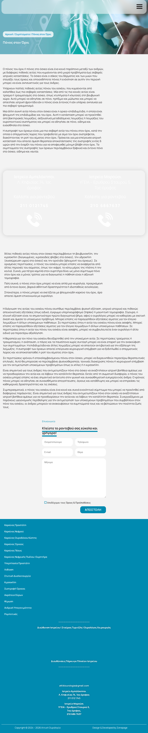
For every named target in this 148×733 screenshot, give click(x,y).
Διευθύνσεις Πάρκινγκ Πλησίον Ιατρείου (74, 661)
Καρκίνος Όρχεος (14, 544)
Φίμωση (8, 601)
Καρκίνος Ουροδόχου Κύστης (20, 537)
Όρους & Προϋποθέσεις (78, 502)
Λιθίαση (8, 569)
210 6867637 (105, 205)
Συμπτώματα (22, 34)
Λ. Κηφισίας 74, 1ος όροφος (34, 184)
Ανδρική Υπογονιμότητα (18, 607)
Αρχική (9, 34)
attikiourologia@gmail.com (74, 685)
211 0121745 (34, 205)
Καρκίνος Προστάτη (15, 525)
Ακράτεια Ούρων (13, 595)
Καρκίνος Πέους (13, 550)
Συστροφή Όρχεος (14, 588)
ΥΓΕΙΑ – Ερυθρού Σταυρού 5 (73, 707)
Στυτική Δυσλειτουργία (17, 576)
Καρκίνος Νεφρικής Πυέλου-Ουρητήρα (25, 556)
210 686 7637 (74, 714)
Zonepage (122, 727)
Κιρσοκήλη (10, 582)
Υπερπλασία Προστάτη (17, 563)
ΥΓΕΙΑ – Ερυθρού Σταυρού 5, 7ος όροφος (105, 184)
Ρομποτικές (10, 614)
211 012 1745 (74, 698)
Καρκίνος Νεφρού (14, 531)
